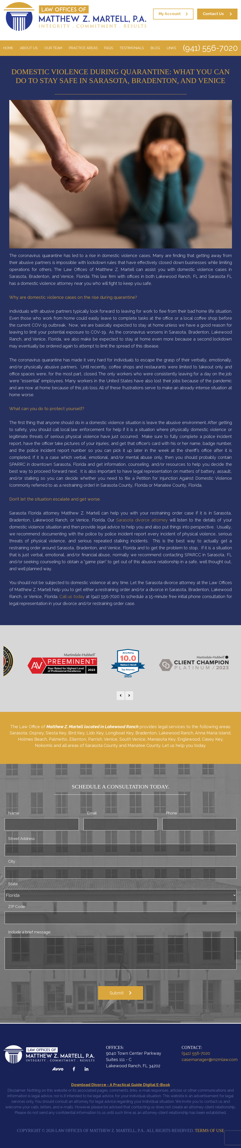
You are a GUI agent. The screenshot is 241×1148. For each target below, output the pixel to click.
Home (8, 48)
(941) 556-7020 (210, 48)
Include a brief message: (29, 932)
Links (171, 48)
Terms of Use (209, 1130)
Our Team (53, 48)
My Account (170, 14)
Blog (155, 48)
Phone (171, 813)
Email (92, 813)
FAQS (108, 48)
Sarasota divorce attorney (141, 520)
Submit (117, 992)
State (13, 883)
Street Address (21, 838)
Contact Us (213, 14)
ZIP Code (16, 906)
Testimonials (132, 48)
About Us (29, 48)
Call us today (72, 596)
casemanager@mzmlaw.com (210, 1059)
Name (13, 813)
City (11, 861)
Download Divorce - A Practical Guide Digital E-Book (120, 1085)
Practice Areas (83, 48)
